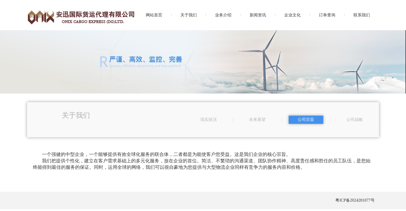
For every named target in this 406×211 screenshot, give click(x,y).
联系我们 (361, 15)
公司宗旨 (306, 120)
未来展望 (257, 120)
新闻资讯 (258, 15)
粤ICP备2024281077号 (355, 200)
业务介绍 (223, 15)
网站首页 (154, 15)
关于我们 (188, 15)
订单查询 (327, 15)
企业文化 (292, 15)
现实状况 (208, 120)
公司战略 (354, 120)
